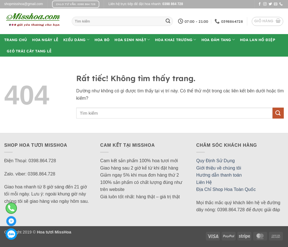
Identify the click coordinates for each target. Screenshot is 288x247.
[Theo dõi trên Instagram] (265, 4)
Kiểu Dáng (76, 39)
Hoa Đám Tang (218, 39)
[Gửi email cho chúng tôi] (275, 4)
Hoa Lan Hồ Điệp (257, 39)
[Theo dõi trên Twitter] (270, 4)
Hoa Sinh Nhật (132, 39)
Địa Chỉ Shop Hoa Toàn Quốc (226, 189)
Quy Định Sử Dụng (215, 160)
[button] (267, 21)
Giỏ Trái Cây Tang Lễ (29, 51)
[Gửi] (168, 21)
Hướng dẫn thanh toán (219, 175)
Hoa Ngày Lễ (45, 39)
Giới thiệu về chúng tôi (218, 168)
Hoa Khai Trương (175, 39)
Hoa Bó (102, 39)
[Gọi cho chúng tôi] (281, 4)
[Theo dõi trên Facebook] (259, 4)
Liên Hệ (204, 182)
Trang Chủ (15, 39)
